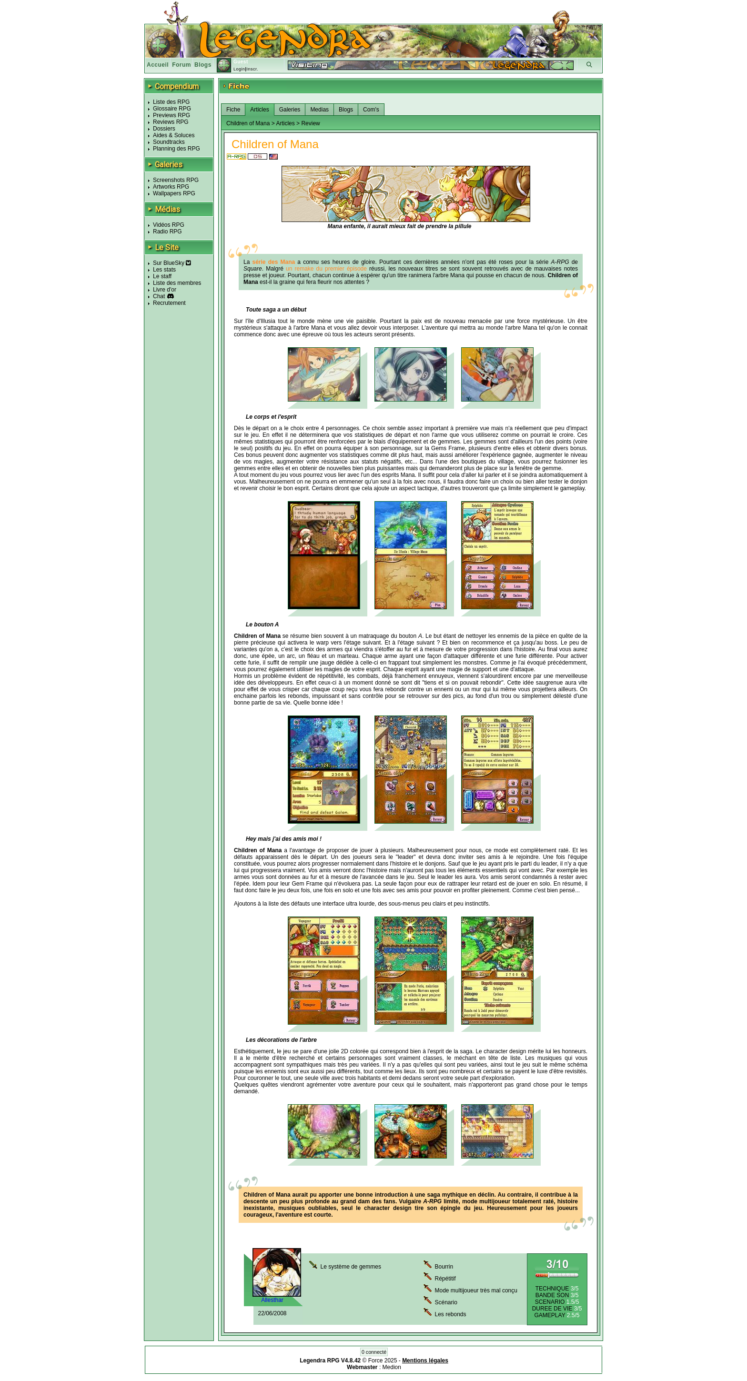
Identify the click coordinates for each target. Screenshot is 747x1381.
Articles (259, 109)
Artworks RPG (171, 186)
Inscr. (252, 69)
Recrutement (169, 303)
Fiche (233, 109)
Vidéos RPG (168, 225)
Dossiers (164, 128)
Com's (371, 109)
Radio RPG (167, 231)
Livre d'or (164, 289)
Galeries (290, 109)
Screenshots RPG (176, 180)
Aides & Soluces (173, 135)
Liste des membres (177, 283)
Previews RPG (171, 115)
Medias (319, 109)
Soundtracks (169, 142)
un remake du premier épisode (326, 268)
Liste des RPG (171, 102)
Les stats (164, 269)
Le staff (162, 276)
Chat (159, 296)
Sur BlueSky (172, 263)
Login (239, 69)
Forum (181, 64)
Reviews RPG (171, 122)
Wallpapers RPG (174, 193)
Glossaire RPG (172, 108)
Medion (392, 1367)
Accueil (158, 64)
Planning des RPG (176, 148)
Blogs (203, 64)
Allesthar (272, 1300)
